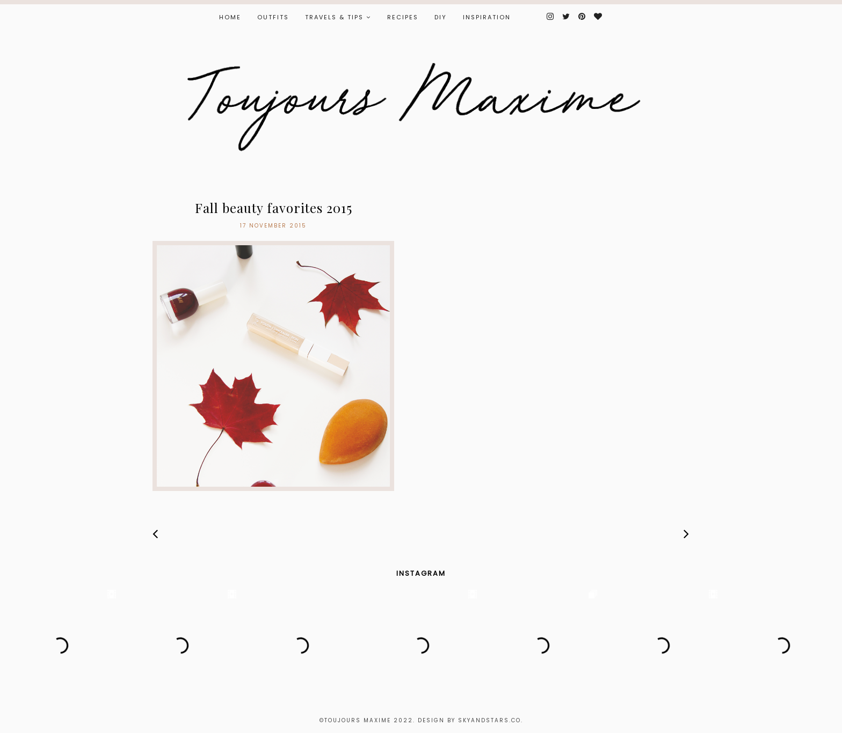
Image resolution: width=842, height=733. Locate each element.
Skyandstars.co (489, 720)
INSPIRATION (487, 17)
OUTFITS (273, 17)
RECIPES (402, 17)
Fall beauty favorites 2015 (273, 207)
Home (230, 17)
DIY (440, 17)
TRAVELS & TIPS (334, 17)
